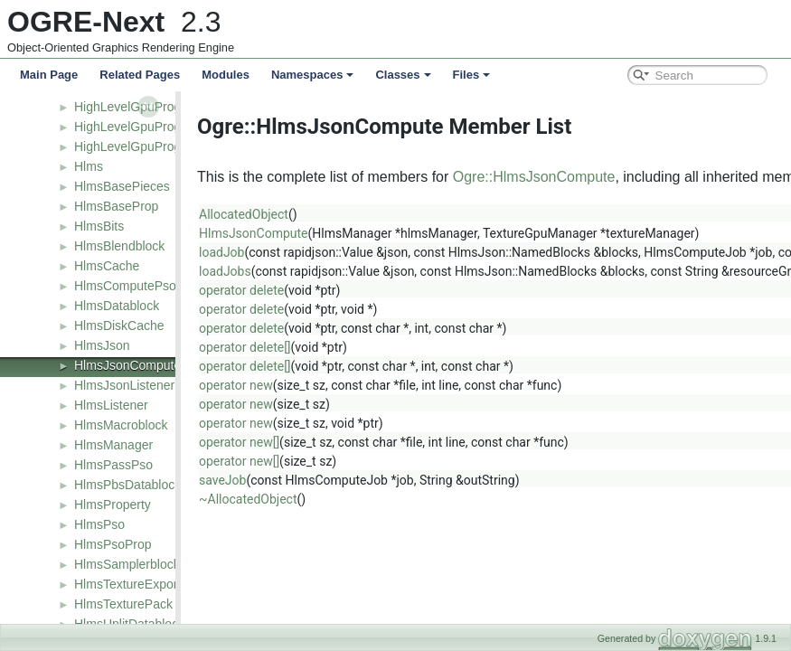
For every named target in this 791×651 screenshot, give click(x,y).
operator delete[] (256, 347)
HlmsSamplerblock (127, 564)
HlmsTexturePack (123, 604)
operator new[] (250, 442)
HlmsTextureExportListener (150, 584)
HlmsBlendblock (119, 246)
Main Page (49, 74)
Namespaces (312, 74)
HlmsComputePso (125, 285)
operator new (247, 385)
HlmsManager (113, 445)
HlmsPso (99, 524)
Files (472, 74)
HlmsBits (99, 226)
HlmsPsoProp (113, 544)
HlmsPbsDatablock (127, 484)
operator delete (252, 290)
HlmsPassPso (113, 465)
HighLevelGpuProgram (138, 106)
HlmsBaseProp (116, 206)
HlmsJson (101, 345)
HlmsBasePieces (122, 186)
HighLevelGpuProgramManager (163, 146)
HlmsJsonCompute (127, 365)
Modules (226, 74)
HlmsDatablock (116, 305)
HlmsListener (111, 405)
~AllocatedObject (258, 499)
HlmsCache (106, 266)
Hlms (88, 166)
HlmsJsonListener (124, 385)
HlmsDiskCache (119, 325)
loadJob (232, 252)
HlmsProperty (112, 504)
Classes (402, 74)
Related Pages (139, 74)
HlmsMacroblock (120, 425)
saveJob (233, 480)
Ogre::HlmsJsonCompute (545, 176)
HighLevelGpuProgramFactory (159, 126)
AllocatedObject (254, 214)
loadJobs (236, 271)
